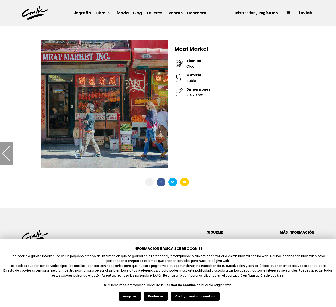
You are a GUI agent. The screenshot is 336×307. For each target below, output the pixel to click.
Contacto (196, 13)
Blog (137, 13)
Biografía (81, 13)
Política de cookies (180, 285)
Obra (100, 13)
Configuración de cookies (195, 296)
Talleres (154, 13)
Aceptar (129, 296)
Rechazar (155, 296)
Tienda (122, 13)
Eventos (174, 13)
